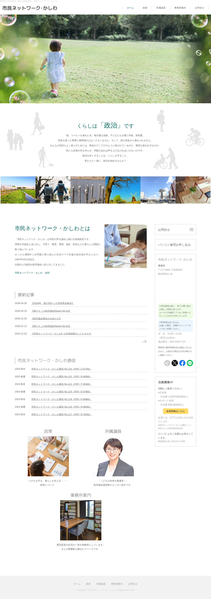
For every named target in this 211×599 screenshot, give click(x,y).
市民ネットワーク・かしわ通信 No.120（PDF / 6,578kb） (61, 391)
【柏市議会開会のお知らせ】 (46, 318)
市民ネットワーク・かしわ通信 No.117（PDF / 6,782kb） (61, 414)
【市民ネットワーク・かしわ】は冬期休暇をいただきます (61, 333)
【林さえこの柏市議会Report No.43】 (51, 311)
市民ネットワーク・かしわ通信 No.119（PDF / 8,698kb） (61, 399)
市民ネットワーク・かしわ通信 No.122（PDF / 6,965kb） (61, 376)
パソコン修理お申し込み (174, 244)
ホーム (130, 7)
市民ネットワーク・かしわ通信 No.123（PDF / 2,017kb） (61, 369)
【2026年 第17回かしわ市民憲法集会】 (52, 303)
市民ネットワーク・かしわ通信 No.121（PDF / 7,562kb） (61, 384)
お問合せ (199, 7)
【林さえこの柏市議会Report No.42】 (51, 326)
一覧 (144, 341)
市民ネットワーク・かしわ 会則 (32, 272)
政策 (145, 7)
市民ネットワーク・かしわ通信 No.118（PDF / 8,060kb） (61, 406)
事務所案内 (180, 7)
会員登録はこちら (175, 411)
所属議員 (161, 7)
